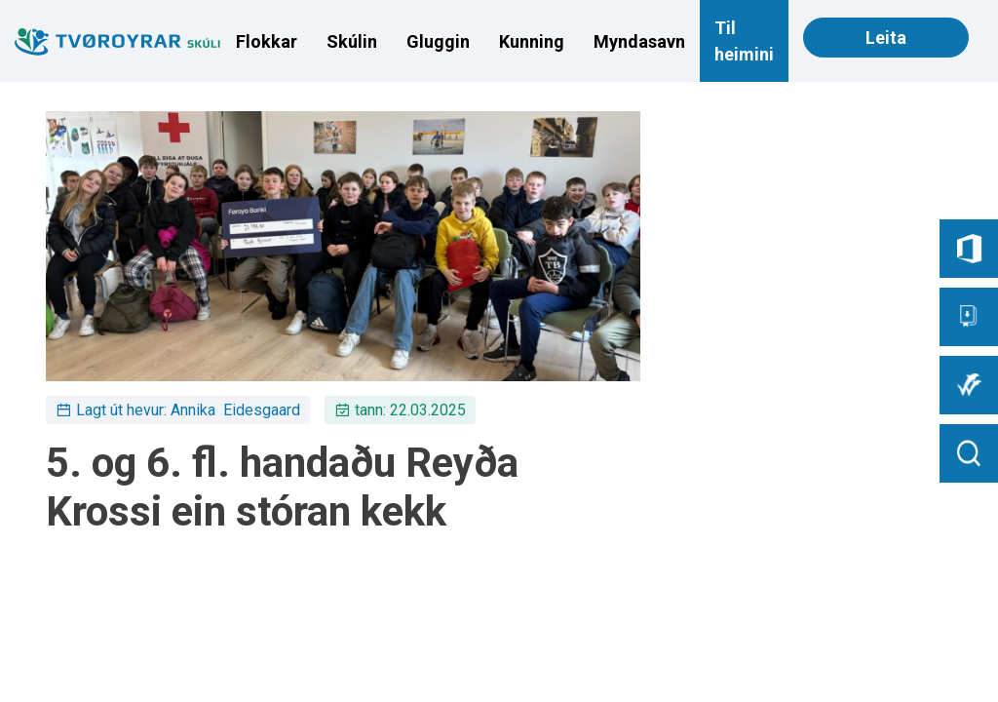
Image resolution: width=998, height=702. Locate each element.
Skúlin (351, 41)
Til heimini (744, 41)
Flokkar (266, 41)
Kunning (531, 41)
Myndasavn (639, 41)
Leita (885, 37)
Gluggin (438, 41)
